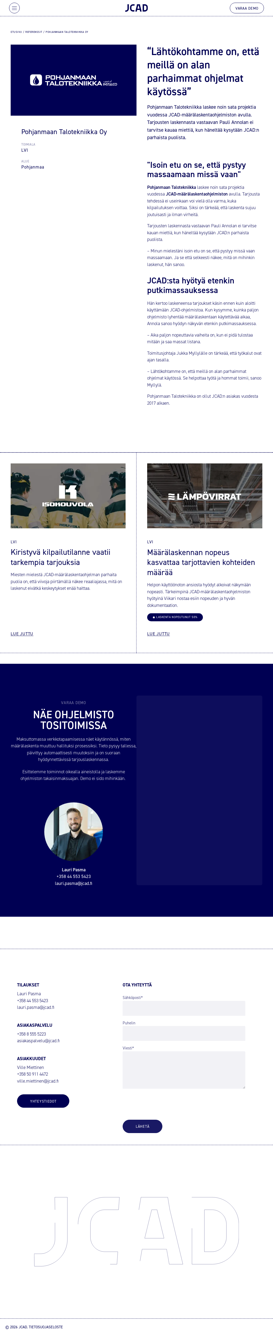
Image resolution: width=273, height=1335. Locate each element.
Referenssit (33, 31)
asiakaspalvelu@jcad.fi (38, 1041)
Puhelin (129, 1022)
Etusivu (16, 31)
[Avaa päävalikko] (14, 8)
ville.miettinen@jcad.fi (38, 1081)
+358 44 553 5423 (32, 1001)
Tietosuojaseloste (46, 1327)
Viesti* (128, 1048)
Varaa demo (246, 8)
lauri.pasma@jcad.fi (35, 1007)
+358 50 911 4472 (32, 1074)
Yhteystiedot (43, 1101)
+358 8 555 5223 (31, 1034)
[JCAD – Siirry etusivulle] (136, 8)
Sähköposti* (133, 997)
